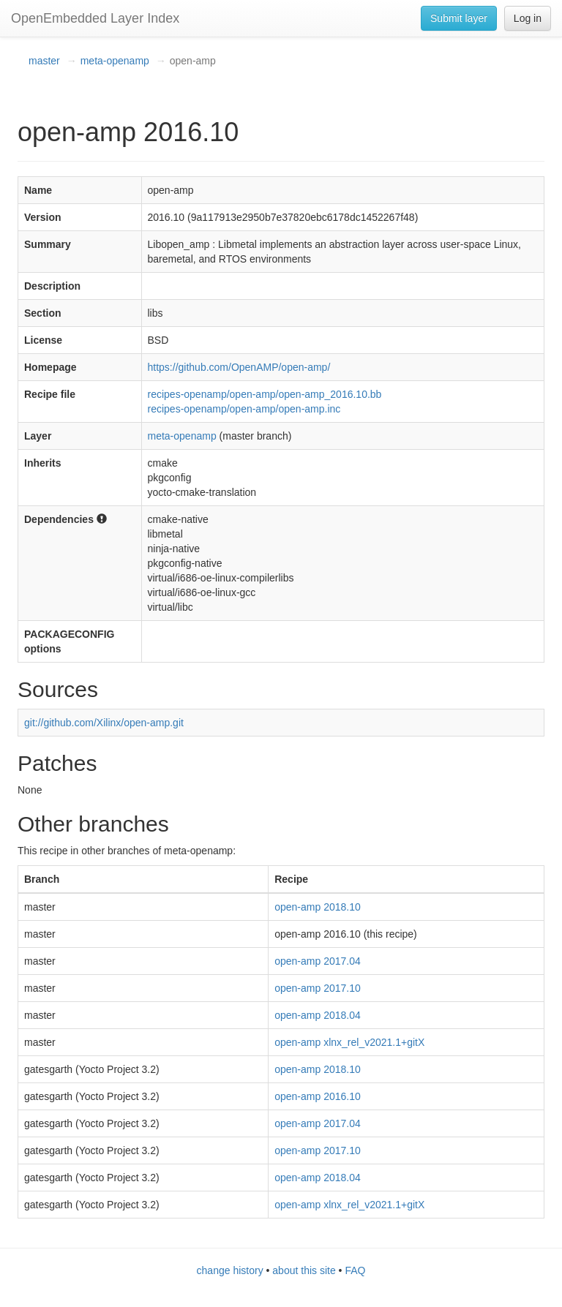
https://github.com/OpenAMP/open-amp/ (239, 367)
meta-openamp (114, 61)
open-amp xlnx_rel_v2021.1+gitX (349, 1042)
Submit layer (458, 18)
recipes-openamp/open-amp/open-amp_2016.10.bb (265, 394)
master (44, 61)
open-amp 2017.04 (317, 961)
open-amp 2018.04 (317, 1015)
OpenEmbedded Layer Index (95, 18)
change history (230, 1270)
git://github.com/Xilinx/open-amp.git (104, 722)
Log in (528, 18)
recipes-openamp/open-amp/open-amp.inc (244, 409)
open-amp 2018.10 (317, 907)
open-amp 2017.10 (317, 988)
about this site (303, 1270)
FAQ (355, 1270)
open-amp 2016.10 (317, 1096)
